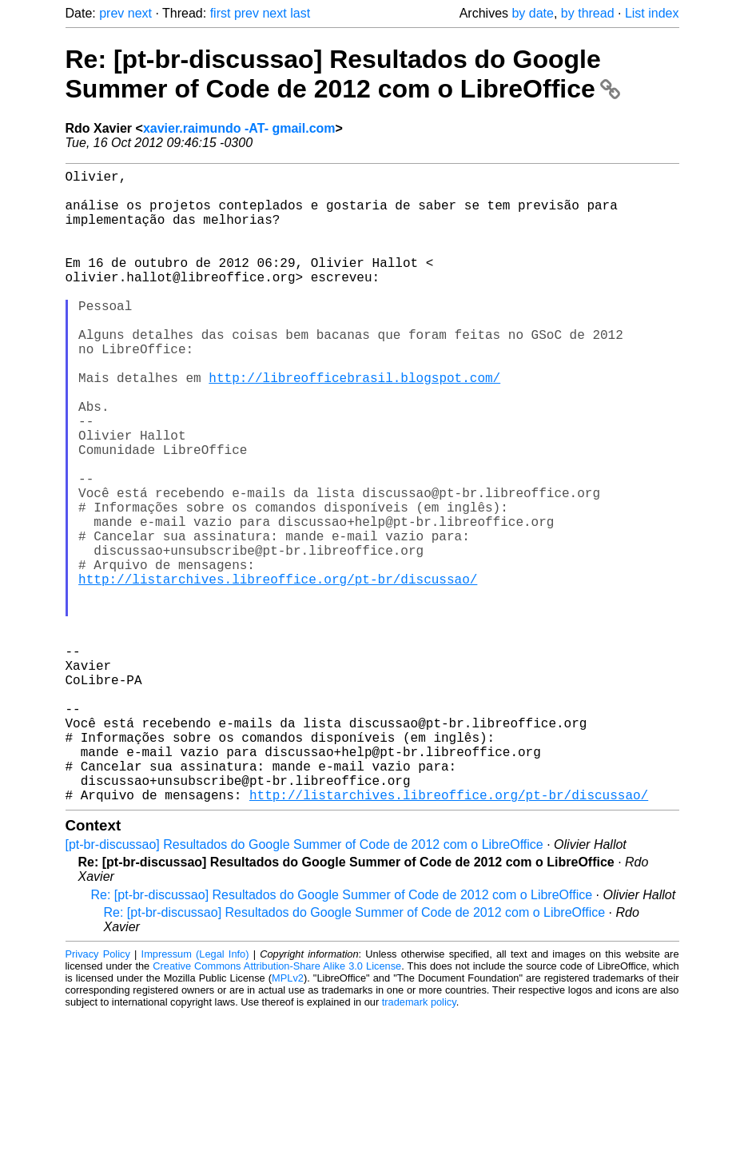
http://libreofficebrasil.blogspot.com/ (354, 425)
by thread (588, 13)
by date (532, 13)
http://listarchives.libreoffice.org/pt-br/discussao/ (277, 671)
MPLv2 (288, 1119)
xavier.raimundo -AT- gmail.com (239, 128)
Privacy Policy (98, 1095)
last (300, 13)
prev (111, 13)
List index (652, 13)
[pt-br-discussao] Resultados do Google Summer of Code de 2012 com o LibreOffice (304, 985)
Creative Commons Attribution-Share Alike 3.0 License (277, 1107)
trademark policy (419, 1143)
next (140, 13)
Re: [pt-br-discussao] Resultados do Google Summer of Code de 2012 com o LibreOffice (343, 74)
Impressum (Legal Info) (195, 1095)
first (220, 13)
